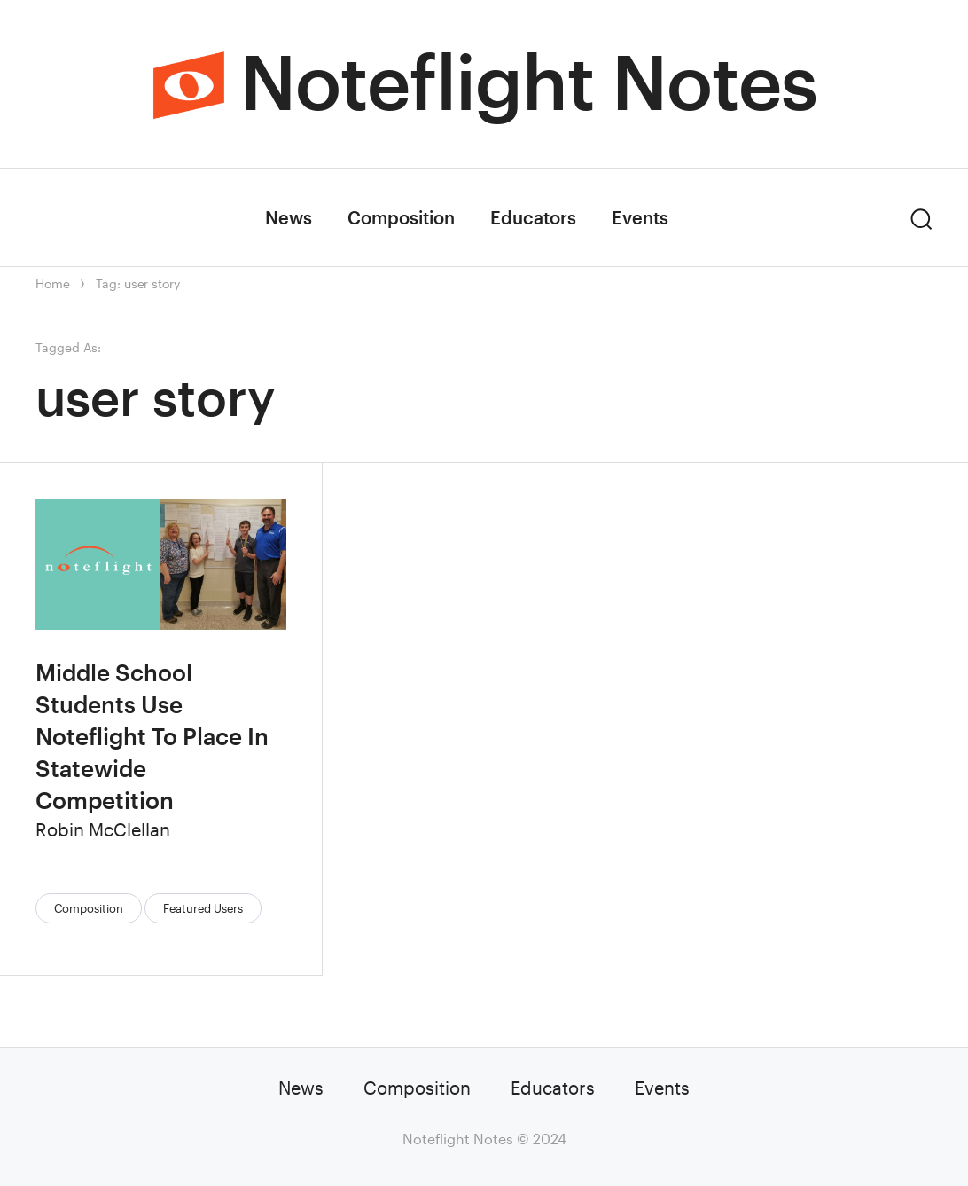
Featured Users (203, 908)
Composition (401, 217)
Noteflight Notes (528, 80)
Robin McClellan (102, 829)
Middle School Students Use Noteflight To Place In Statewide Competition (152, 735)
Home (52, 283)
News (288, 217)
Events (640, 217)
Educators (533, 217)
